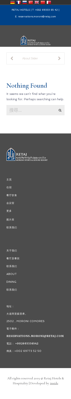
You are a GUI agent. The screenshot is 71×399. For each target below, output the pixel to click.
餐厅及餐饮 (13, 258)
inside (54, 383)
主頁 (9, 179)
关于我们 (11, 250)
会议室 (10, 203)
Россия (24, 2)
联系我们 (11, 227)
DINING (11, 281)
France (18, 2)
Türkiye (30, 2)
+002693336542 (26, 343)
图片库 (10, 219)
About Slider (30, 58)
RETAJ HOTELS (21, 10)
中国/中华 (42, 2)
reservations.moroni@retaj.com (37, 17)
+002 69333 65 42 (46, 10)
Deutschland (12, 2)
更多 (9, 210)
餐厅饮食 (11, 195)
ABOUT (11, 274)
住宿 (9, 187)
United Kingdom (36, 2)
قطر (48, 2)
